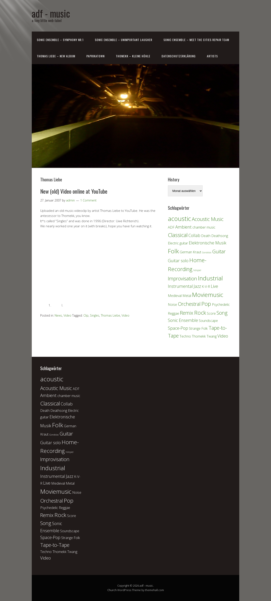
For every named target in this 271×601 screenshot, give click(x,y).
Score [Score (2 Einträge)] (211, 313)
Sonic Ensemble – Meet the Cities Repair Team (196, 39)
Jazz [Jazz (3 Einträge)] (197, 286)
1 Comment (88, 200)
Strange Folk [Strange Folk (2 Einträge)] (198, 328)
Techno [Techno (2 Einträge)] (185, 336)
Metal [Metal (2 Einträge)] (187, 295)
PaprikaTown (95, 56)
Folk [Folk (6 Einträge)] (173, 251)
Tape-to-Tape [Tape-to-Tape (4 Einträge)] (54, 545)
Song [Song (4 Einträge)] (222, 312)
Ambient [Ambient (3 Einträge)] (183, 227)
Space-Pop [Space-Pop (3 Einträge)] (178, 328)
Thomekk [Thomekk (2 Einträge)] (199, 336)
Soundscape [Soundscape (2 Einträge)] (208, 320)
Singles (94, 315)
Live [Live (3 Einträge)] (214, 286)
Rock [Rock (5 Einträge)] (200, 312)
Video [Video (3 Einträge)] (222, 336)
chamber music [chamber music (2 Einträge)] (203, 227)
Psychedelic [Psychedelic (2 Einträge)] (221, 304)
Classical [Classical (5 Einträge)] (178, 235)
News (58, 315)
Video (67, 315)
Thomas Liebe (110, 315)
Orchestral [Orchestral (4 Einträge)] (189, 303)
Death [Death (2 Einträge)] (205, 235)
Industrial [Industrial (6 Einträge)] (210, 278)
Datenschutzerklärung (179, 56)
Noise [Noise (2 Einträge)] (172, 304)
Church (112, 590)
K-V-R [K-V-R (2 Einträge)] (206, 286)
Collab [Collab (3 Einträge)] (194, 235)
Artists (212, 56)
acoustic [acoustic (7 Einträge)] (179, 218)
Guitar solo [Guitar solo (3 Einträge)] (178, 260)
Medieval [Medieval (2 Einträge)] (175, 295)
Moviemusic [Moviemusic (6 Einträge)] (207, 295)
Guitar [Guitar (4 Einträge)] (219, 251)
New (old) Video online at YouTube (73, 191)
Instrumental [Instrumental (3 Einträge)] (180, 286)
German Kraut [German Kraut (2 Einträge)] (190, 252)
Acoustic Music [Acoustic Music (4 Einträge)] (208, 219)
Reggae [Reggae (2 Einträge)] (173, 313)
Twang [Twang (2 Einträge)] (212, 336)
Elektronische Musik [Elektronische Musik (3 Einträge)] (207, 243)
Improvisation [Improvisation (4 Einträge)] (182, 278)
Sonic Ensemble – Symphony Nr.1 (60, 39)
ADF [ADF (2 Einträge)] (171, 227)
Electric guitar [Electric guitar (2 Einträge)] (178, 243)
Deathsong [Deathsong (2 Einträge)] (219, 235)
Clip (85, 315)
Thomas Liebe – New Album (56, 56)
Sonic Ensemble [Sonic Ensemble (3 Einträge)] (183, 320)
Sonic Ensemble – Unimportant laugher (123, 39)
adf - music (51, 13)
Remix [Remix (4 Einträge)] (186, 312)
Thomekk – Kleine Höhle (133, 56)
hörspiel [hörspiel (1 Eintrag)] (197, 270)
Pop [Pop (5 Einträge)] (206, 303)
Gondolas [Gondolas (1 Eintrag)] (206, 252)
